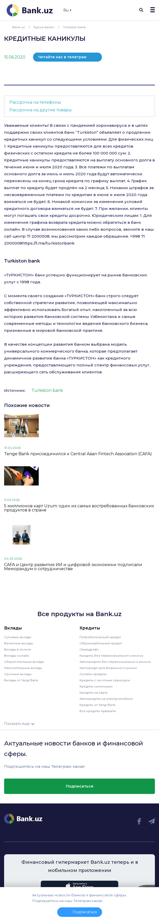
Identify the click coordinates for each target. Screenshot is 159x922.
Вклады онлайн (16, 655)
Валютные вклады (18, 643)
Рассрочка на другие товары (40, 110)
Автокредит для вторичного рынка (108, 668)
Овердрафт (89, 649)
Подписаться (79, 786)
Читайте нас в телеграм (62, 57)
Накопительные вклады (23, 668)
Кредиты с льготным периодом (105, 680)
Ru (67, 10)
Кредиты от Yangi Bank (97, 705)
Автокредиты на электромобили (106, 699)
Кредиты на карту (94, 692)
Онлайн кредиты (93, 674)
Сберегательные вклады (24, 662)
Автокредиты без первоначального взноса (115, 662)
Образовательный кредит (101, 643)
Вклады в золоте (17, 649)
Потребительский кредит (100, 637)
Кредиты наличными (96, 686)
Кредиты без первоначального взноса (111, 655)
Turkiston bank (22, 261)
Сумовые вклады (17, 637)
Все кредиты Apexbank (98, 711)
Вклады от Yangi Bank (21, 680)
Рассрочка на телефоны (35, 102)
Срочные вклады (18, 674)
